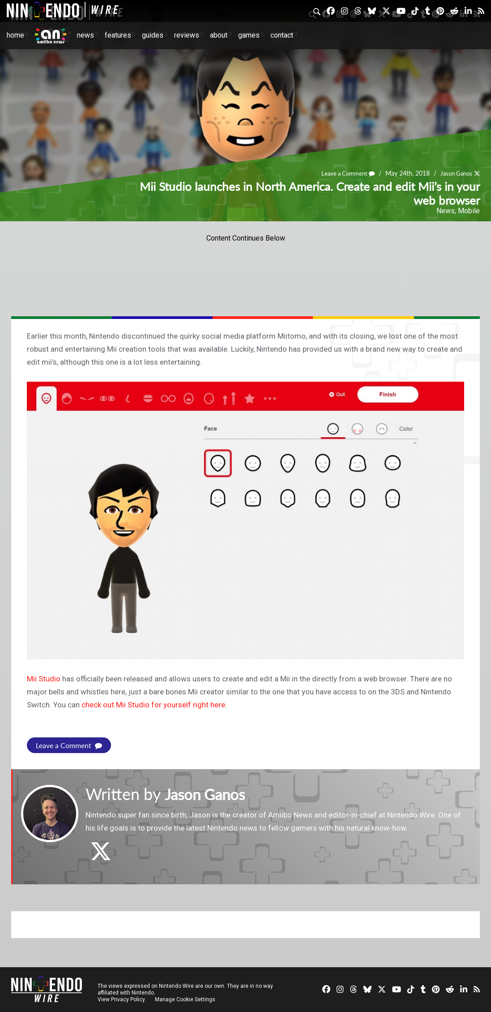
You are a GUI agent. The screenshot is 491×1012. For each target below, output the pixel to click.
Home (15, 35)
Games (249, 35)
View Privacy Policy (121, 999)
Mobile (469, 211)
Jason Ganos (454, 173)
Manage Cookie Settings (185, 999)
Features (118, 35)
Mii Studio (43, 678)
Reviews (186, 35)
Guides (152, 35)
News (85, 35)
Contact (281, 35)
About (218, 35)
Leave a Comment (342, 173)
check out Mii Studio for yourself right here (153, 704)
